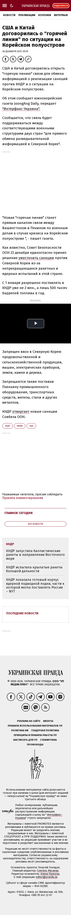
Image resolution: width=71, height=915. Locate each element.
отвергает (20, 411)
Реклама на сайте (28, 721)
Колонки (44, 15)
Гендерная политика (45, 730)
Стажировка (48, 739)
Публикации (26, 15)
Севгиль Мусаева (47, 870)
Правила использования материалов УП (35, 725)
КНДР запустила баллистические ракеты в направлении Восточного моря (35, 555)
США (31, 426)
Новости (9, 15)
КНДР (7, 426)
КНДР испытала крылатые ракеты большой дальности (34, 569)
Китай (20, 426)
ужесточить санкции (36, 258)
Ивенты (48, 721)
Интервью (61, 15)
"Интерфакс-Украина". (21, 109)
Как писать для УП (25, 739)
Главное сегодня (19, 513)
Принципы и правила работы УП (35, 735)
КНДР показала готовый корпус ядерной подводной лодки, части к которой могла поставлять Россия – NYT (35, 585)
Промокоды (35, 744)
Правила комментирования (22, 498)
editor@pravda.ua (46, 877)
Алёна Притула (50, 873)
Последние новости (22, 613)
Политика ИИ (19, 730)
